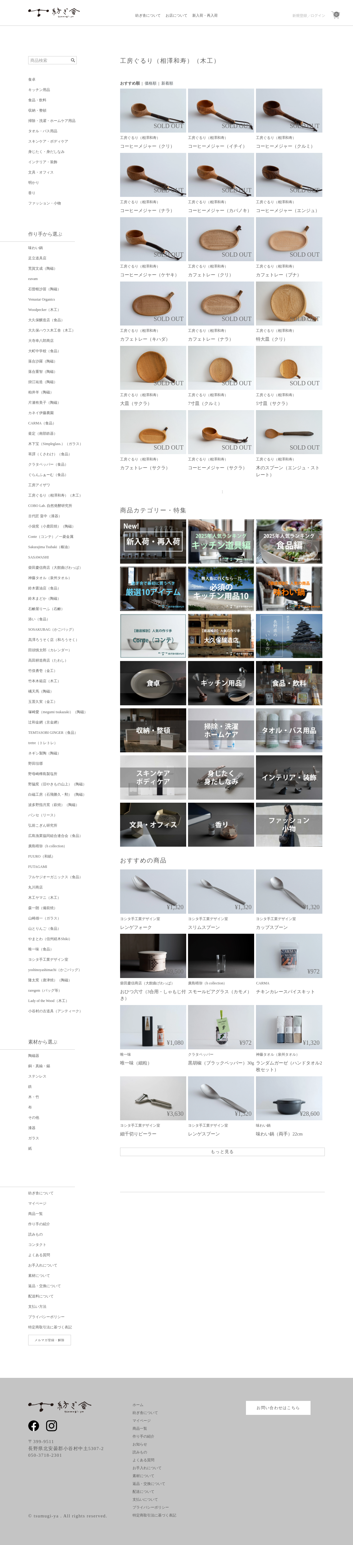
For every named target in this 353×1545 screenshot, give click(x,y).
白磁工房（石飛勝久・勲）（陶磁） (57, 794)
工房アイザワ (39, 485)
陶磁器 (33, 1056)
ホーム (138, 1405)
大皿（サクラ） (136, 403)
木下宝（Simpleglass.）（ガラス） (55, 444)
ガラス (33, 1138)
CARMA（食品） (42, 423)
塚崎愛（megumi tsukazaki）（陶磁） (58, 712)
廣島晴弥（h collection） (47, 846)
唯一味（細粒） (136, 1063)
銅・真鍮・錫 (39, 1066)
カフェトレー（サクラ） (145, 467)
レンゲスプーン (204, 1134)
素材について (39, 1275)
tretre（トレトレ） (43, 743)
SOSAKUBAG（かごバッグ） (52, 629)
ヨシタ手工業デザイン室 (48, 959)
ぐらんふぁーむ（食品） (48, 475)
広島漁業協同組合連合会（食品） (55, 836)
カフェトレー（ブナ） (278, 274)
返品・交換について (44, 1286)
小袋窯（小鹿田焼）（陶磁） (52, 526)
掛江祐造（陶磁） (42, 382)
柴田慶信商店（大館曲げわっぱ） (55, 567)
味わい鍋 (35, 248)
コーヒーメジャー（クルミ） (285, 146)
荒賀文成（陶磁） (42, 268)
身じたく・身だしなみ (46, 152)
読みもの (35, 1234)
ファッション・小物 (44, 203)
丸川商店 (35, 887)
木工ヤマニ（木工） (44, 898)
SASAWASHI (38, 557)
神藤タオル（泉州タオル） (50, 578)
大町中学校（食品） (44, 351)
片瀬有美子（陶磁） (44, 402)
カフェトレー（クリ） (211, 274)
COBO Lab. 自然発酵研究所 (50, 506)
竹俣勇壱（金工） (42, 671)
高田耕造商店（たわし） (48, 660)
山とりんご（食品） (44, 928)
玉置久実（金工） (42, 702)
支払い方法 (37, 1306)
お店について (176, 15)
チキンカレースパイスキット (285, 991)
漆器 (31, 1128)
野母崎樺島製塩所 (42, 774)
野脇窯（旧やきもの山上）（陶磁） (57, 784)
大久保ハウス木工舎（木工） (52, 330)
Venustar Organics (41, 299)
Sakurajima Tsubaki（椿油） (50, 547)
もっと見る (222, 1151)
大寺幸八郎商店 (41, 341)
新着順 (167, 83)
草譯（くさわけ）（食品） (50, 454)
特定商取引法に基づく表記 (50, 1327)
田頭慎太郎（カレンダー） (50, 650)
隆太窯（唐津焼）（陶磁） (50, 980)
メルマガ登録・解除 (50, 1340)
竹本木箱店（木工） (44, 681)
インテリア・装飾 (42, 162)
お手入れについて (42, 1265)
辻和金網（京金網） (44, 722)
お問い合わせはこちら (278, 1407)
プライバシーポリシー (46, 1317)
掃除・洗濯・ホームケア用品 (52, 121)
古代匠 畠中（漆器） (45, 516)
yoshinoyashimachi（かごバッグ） (55, 970)
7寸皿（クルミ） (205, 403)
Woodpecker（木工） (44, 310)
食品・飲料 (37, 100)
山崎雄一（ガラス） (44, 918)
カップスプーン (272, 927)
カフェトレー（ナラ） (211, 339)
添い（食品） (39, 619)
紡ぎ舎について (148, 15)
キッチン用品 (39, 90)
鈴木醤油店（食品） (44, 588)
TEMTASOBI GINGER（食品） (53, 732)
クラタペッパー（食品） (48, 464)
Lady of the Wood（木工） (48, 1001)
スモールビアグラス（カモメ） (220, 991)
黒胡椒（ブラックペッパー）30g (221, 1063)
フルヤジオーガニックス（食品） (55, 877)
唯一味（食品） (41, 949)
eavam (33, 279)
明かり (33, 182)
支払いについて (145, 1499)
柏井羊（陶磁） (41, 392)
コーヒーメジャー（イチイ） (217, 146)
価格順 (150, 83)
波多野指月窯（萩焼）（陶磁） (53, 805)
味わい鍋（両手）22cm (279, 1134)
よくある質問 (39, 1255)
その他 (33, 1117)
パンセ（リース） (42, 815)
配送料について (41, 1296)
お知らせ (140, 1444)
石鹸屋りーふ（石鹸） (46, 609)
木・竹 (33, 1097)
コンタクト (37, 1245)
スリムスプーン (204, 927)
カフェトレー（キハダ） (145, 339)
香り (31, 193)
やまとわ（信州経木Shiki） (50, 939)
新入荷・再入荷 (205, 15)
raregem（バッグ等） (45, 990)
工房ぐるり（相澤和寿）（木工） (55, 495)
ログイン (318, 15)
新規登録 (299, 15)
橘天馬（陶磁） (41, 691)
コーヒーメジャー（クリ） (147, 146)
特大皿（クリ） (272, 339)
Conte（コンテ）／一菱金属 (50, 537)
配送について (143, 1491)
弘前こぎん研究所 (42, 825)
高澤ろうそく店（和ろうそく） (53, 640)
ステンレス (37, 1076)
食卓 (31, 79)
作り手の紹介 (39, 1224)
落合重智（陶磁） (42, 371)
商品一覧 (35, 1214)
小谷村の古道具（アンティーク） (55, 1011)
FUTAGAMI (37, 867)
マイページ (37, 1203)
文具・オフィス (41, 172)
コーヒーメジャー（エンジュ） (288, 210)
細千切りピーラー (138, 1134)
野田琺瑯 (35, 763)
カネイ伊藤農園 (41, 413)
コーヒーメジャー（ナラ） (147, 210)
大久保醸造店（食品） (46, 320)
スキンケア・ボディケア (48, 141)
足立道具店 (37, 258)
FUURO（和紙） (41, 856)
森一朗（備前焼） (42, 908)
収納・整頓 (37, 110)
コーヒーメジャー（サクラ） (217, 467)
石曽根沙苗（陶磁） (44, 289)
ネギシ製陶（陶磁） (44, 753)
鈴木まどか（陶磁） (44, 598)
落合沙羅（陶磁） (42, 361)
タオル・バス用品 (42, 131)
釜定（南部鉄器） (42, 433)
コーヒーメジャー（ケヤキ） (149, 274)
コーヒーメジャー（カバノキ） (220, 210)
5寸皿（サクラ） (273, 403)
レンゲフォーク (136, 927)
